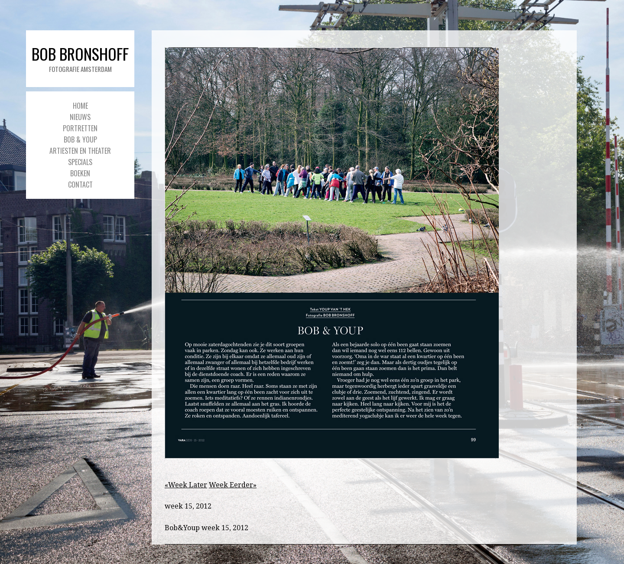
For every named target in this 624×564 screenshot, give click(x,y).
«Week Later (186, 485)
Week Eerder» (233, 485)
